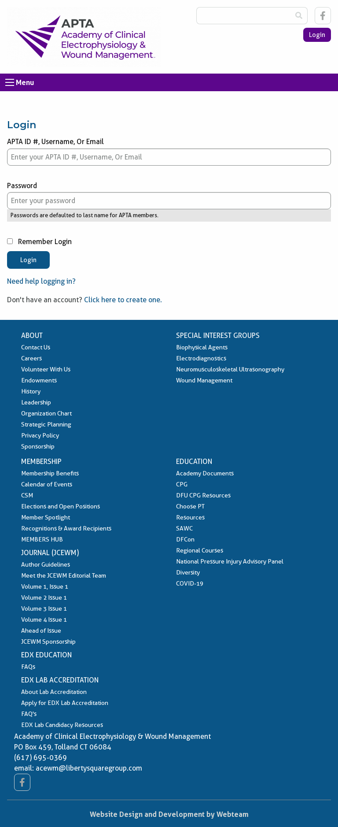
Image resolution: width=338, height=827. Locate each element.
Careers (31, 358)
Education (194, 461)
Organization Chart (46, 413)
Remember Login (39, 241)
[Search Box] (243, 15)
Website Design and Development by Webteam (169, 814)
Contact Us (35, 347)
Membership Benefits (50, 473)
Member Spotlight (45, 517)
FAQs (28, 666)
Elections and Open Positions (60, 506)
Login (317, 34)
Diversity (188, 572)
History (30, 391)
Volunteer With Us (45, 369)
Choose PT (190, 506)
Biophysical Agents (202, 347)
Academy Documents (205, 473)
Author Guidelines (45, 564)
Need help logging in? (41, 281)
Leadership (36, 402)
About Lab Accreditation (54, 691)
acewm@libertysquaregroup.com (89, 768)
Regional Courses (199, 550)
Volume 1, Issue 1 (44, 586)
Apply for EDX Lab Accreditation (64, 702)
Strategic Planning (46, 424)
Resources (190, 517)
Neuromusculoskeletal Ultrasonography (230, 369)
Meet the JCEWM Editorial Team (63, 575)
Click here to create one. (123, 300)
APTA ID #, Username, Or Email (169, 151)
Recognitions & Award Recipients (66, 528)
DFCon (185, 539)
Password (169, 196)
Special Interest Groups (218, 335)
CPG (181, 484)
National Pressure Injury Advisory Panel (229, 561)
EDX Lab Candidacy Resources (62, 724)
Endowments (39, 380)
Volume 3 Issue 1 (44, 608)
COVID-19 (189, 583)
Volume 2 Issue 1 (44, 597)
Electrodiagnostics (201, 358)
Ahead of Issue (41, 630)
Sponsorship (38, 446)
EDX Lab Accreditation (60, 680)
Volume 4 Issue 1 (44, 619)
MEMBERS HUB (42, 539)
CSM (27, 495)
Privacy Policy (40, 435)
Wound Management (204, 380)
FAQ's (29, 713)
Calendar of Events (46, 484)
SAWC (184, 528)
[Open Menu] (9, 82)
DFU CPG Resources (203, 495)
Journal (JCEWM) (50, 553)
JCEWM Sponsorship (48, 641)
